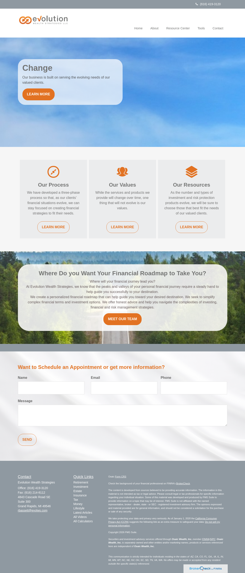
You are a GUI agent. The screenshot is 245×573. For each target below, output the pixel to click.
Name (22, 377)
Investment (80, 486)
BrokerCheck (183, 483)
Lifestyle (78, 508)
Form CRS (120, 476)
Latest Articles (82, 512)
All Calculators (83, 521)
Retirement (80, 482)
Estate (77, 491)
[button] (155, 22)
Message (25, 401)
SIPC (212, 539)
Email (95, 377)
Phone (166, 377)
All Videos (80, 517)
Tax (75, 499)
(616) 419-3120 (208, 4)
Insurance (80, 495)
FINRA (205, 539)
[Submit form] (27, 440)
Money (77, 504)
